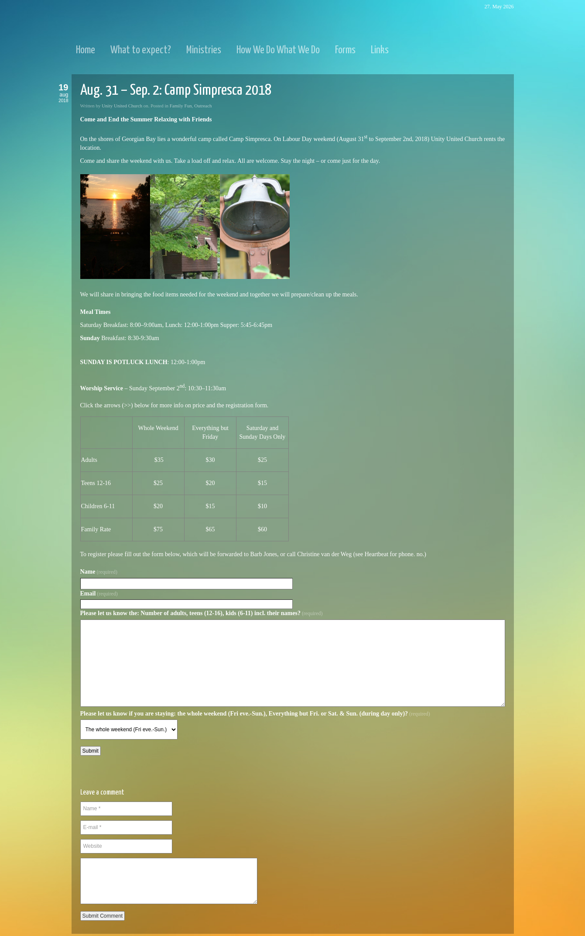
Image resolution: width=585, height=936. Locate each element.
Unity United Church (122, 105)
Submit (90, 751)
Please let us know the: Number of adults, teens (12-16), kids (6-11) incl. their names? (201, 613)
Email (99, 593)
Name (99, 571)
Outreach (203, 105)
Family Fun (181, 105)
